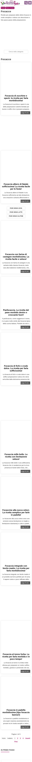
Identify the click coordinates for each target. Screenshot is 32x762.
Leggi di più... (25, 113)
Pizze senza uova (16, 208)
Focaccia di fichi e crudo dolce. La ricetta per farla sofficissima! (16, 368)
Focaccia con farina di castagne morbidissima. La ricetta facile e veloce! (16, 256)
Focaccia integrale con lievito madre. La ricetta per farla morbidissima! (16, 568)
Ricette (3, 8)
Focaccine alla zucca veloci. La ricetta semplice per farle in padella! (16, 512)
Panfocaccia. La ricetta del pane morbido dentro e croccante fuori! (16, 312)
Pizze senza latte (16, 212)
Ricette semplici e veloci (10, 2)
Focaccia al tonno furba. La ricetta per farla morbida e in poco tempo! (16, 656)
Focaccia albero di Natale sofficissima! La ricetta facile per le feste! (16, 186)
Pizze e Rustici (10, 8)
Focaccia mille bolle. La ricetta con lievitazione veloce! (16, 456)
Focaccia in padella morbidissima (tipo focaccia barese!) (16, 712)
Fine (16, 742)
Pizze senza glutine (16, 216)
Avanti (27, 738)
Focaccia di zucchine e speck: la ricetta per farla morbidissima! (16, 98)
